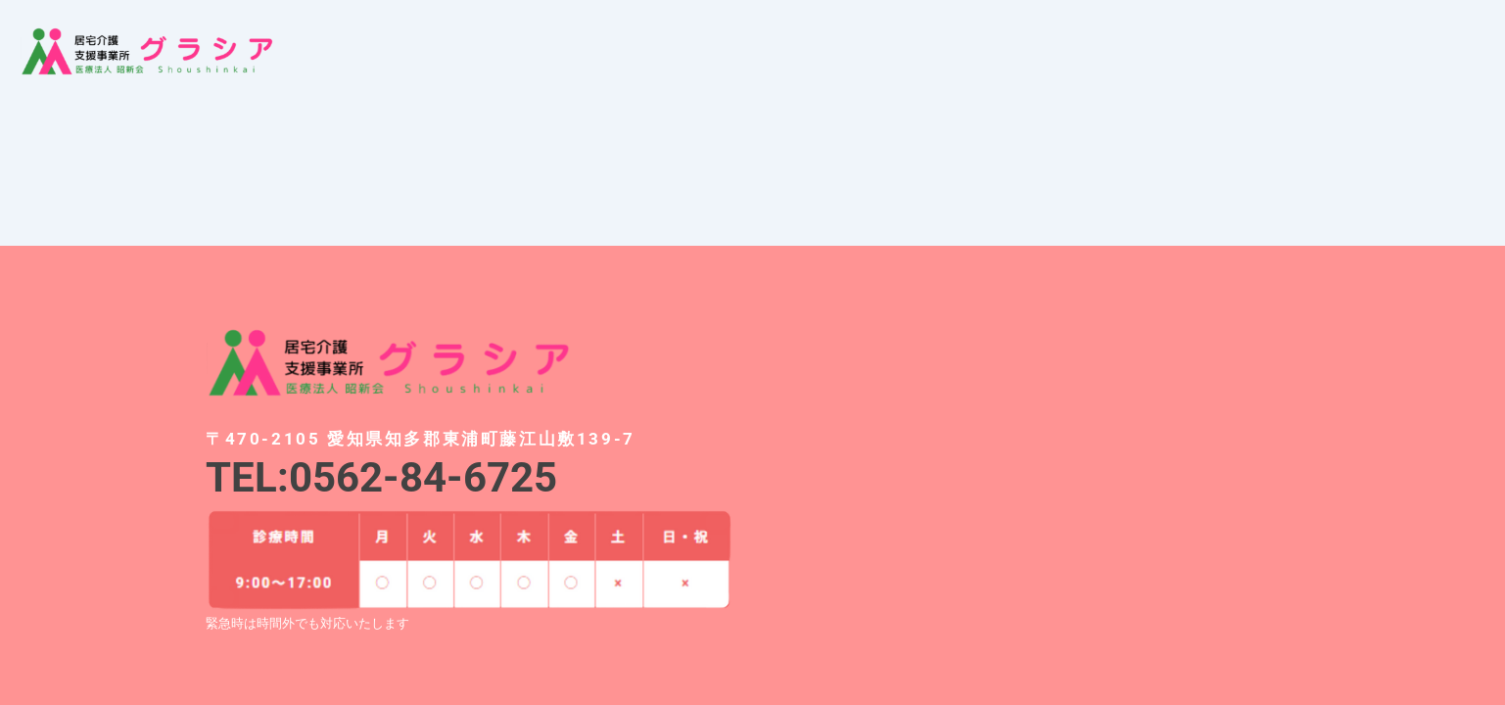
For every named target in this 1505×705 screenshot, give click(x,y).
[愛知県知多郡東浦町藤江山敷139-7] (1036, 464)
